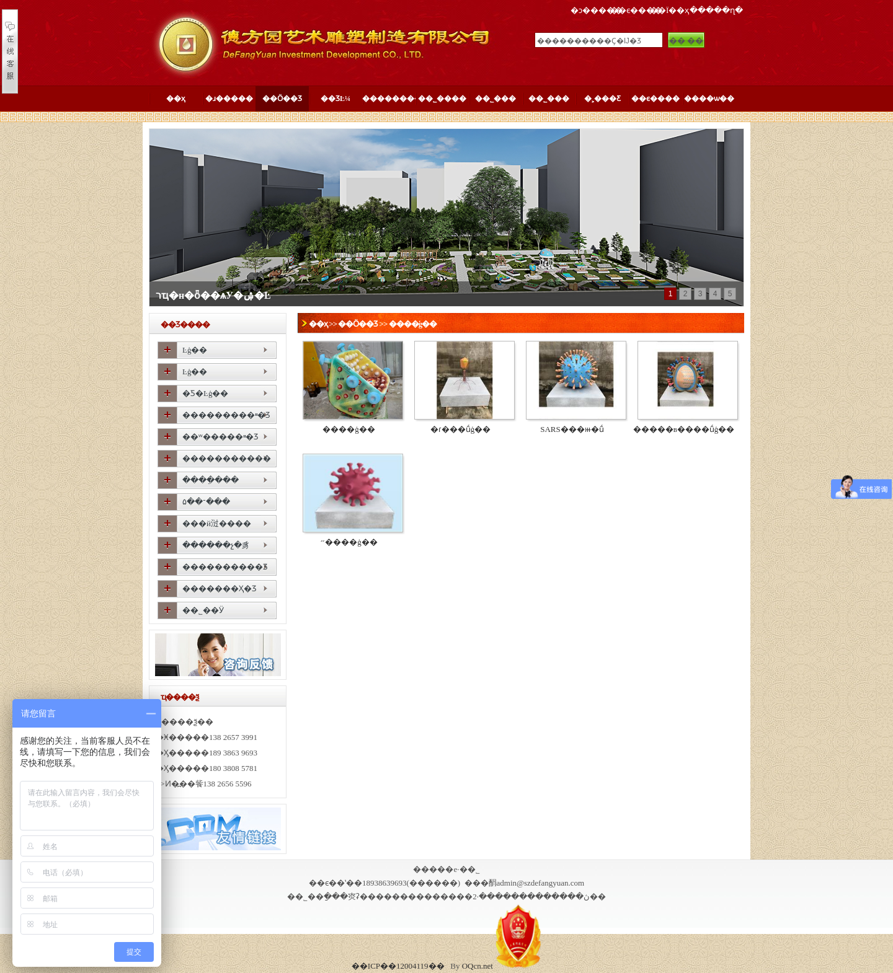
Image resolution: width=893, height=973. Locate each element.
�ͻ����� (597, 10)
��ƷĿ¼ (335, 98)
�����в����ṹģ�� (684, 429)
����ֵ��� (210, 480)
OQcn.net (477, 966)
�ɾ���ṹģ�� (460, 429)
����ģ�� (413, 323)
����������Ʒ (225, 566)
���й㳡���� (216, 523)
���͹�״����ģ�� (349, 542)
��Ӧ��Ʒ (282, 98)
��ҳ (175, 98)
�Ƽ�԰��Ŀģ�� (205, 393)
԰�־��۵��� (206, 501)
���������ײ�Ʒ (226, 415)
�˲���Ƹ (602, 98)
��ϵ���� (636, 10)
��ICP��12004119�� (398, 966)
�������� (388, 98)
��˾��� (495, 98)
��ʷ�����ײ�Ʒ (220, 436)
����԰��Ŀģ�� (194, 349)
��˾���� (442, 98)
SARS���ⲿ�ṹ (572, 429)
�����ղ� (716, 10)
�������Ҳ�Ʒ (219, 588)
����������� (226, 458)
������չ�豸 (216, 545)
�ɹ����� (229, 98)
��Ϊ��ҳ (669, 10)
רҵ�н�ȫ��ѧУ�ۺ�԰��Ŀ (213, 295)
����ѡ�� (709, 98)
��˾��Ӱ (203, 610)
